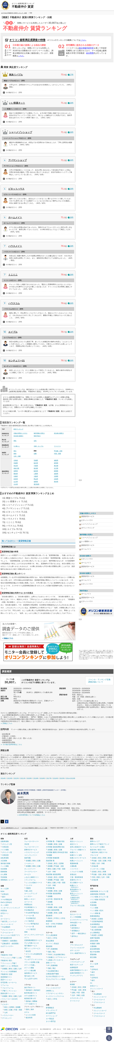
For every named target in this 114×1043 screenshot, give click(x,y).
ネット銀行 (5, 905)
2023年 (9, 778)
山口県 (16, 481)
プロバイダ (94, 855)
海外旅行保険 (5, 863)
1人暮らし (17, 446)
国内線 (28, 1001)
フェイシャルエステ (77, 948)
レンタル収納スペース (34, 882)
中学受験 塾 (50, 888)
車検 (26, 932)
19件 (70, 246)
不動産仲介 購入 (6, 960)
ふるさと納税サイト (31, 877)
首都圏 (4, 969)
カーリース (28, 902)
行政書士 (51, 957)
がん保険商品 (95, 932)
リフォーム (5, 985)
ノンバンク (13, 921)
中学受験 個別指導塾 (53, 893)
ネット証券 (5, 888)
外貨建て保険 (95, 943)
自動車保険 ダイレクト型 (99, 891)
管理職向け (76, 931)
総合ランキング (18, 429)
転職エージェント (76, 861)
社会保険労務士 (59, 954)
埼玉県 (16, 466)
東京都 (56, 466)
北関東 (11, 1007)
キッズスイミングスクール (55, 996)
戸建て (14, 958)
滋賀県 (56, 473)
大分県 (16, 484)
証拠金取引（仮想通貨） (11, 943)
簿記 (54, 952)
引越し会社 (28, 891)
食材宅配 (27, 858)
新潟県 (36, 468)
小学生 (62, 918)
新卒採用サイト (75, 890)
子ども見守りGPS (30, 979)
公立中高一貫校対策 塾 (54, 899)
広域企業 (95, 866)
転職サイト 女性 (76, 855)
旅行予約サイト (30, 987)
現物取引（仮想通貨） (10, 941)
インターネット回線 (97, 869)
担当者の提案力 (18, 436)
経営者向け (76, 928)
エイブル (13, 332)
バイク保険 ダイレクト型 (99, 897)
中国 (109, 861)
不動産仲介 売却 (6, 955)
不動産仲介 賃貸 (6, 974)
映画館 (72, 984)
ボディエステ (75, 950)
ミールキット (29, 863)
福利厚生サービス (30, 973)
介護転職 (73, 866)
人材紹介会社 (75, 898)
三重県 (36, 473)
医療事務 (54, 949)
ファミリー (57, 446)
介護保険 (93, 946)
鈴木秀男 (90, 53)
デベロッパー (7, 1018)
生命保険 (4, 869)
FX (2, 916)
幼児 (49, 938)
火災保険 (4, 861)
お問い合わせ (57, 1029)
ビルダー (5, 1004)
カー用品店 (50, 1019)
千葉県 (36, 466)
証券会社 (5, 894)
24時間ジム (50, 991)
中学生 (56, 918)
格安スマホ (103, 852)
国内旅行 (29, 990)
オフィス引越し (30, 965)
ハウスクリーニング (31, 852)
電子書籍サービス (30, 946)
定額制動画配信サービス (33, 940)
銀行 (3, 897)
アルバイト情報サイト (78, 850)
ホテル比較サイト (30, 996)
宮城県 (36, 460)
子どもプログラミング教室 (55, 979)
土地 (20, 958)
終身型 (94, 919)
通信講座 (49, 946)
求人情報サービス (76, 882)
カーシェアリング (30, 893)
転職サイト (74, 852)
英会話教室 (50, 941)
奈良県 (16, 479)
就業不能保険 (95, 938)
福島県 (56, 460)
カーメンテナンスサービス (34, 935)
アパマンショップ (17, 160)
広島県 (56, 479)
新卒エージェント (76, 894)
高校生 (50, 918)
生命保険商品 (95, 924)
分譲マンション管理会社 (9, 966)
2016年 (55, 778)
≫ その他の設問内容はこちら (11, 744)
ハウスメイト (15, 246)
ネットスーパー (30, 869)
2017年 (49, 778)
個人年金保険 (95, 952)
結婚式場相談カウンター (79, 970)
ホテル (26, 1012)
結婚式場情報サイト (77, 973)
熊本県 (56, 481)
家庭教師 (49, 921)
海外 (32, 1009)
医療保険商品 (95, 916)
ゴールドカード (7, 932)
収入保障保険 (96, 930)
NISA (2, 891)
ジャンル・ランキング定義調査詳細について (99, 681)
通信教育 (49, 916)
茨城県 (16, 463)
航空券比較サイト (30, 993)
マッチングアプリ (76, 976)
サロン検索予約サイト (78, 953)
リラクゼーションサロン (55, 993)
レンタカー (28, 896)
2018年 (42, 778)
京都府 (16, 476)
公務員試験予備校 (52, 974)
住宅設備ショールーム (9, 982)
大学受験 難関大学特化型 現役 (57, 852)
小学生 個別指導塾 (52, 910)
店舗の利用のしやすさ (20, 433)
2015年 (62, 778)
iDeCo (92, 975)
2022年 (16, 778)
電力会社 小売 (29, 976)
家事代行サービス (30, 850)
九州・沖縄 (17, 456)
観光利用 (29, 1018)
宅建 (49, 952)
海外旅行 (37, 990)
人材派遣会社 (75, 902)
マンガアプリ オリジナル (33, 959)
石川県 (56, 468)
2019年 (35, 778)
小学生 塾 (49, 904)
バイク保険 (5, 850)
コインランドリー (30, 855)
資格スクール (51, 963)
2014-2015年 (70, 778)
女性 (35, 441)
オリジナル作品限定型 (34, 954)
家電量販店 (50, 1008)
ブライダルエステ (76, 945)
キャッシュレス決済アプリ (10, 935)
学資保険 (4, 877)
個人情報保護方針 (45, 1029)
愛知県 (16, 473)
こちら (83, 40)
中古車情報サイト (30, 907)
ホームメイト (15, 217)
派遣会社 (73, 874)
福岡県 (36, 481)
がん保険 (4, 874)
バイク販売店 (29, 921)
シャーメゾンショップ (20, 132)
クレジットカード (7, 924)
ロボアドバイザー (7, 946)
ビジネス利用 (31, 1015)
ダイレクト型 (7, 844)
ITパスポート (58, 960)
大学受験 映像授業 (52, 858)
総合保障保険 (95, 949)
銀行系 (4, 921)
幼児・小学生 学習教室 (54, 924)
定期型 (100, 919)
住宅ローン (5, 913)
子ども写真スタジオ (31, 943)
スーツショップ (51, 1016)
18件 (70, 103)
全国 (83, 995)
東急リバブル (16, 74)
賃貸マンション (6, 980)
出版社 (28, 957)
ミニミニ (13, 274)
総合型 (28, 951)
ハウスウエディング (77, 962)
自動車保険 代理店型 (97, 894)
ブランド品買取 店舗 (31, 962)
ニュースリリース (32, 1029)
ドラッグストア (51, 1010)
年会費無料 (6, 927)
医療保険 (4, 872)
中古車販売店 (29, 910)
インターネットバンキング (10, 908)
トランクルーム (30, 880)
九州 (20, 969)
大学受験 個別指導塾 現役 (55, 847)
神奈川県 (16, 468)
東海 (15, 453)
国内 (27, 1009)
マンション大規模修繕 (9, 971)
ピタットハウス (16, 189)
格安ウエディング (76, 965)
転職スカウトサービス (78, 858)
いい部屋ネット (17, 103)
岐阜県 (36, 471)
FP (49, 949)
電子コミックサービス (32, 948)
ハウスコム (14, 303)
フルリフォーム (7, 988)
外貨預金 (4, 910)
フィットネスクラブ (53, 988)
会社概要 (22, 1029)
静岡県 (56, 471)
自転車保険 (5, 858)
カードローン (5, 919)
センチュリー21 (16, 360)
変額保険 (93, 954)
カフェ (26, 937)
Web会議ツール (75, 922)
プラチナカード (99, 1002)
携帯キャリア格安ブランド (99, 844)
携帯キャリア (95, 841)
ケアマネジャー (61, 957)
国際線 (34, 1001)
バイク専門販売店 (32, 924)
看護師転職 (74, 863)
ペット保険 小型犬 (96, 910)
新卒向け (75, 936)
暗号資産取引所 (6, 938)
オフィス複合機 (30, 970)
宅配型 (28, 888)
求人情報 (80, 1029)
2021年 (22, 778)
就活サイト (74, 844)
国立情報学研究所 (86, 48)
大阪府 (36, 476)
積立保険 (93, 957)
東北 (15, 451)
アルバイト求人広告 (77, 905)
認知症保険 (94, 941)
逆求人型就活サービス (78, 847)
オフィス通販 (29, 968)
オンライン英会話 (52, 943)
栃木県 (36, 463)
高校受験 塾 (50, 861)
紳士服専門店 (51, 1013)
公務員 (50, 960)
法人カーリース (75, 914)
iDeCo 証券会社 (6, 902)
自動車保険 (5, 841)
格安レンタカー (30, 899)
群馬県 (56, 463)
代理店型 (5, 847)
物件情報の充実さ (39, 433)
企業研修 (73, 925)
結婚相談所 (74, 967)
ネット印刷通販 (75, 917)
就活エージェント (76, 841)
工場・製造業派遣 (76, 877)
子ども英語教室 (51, 935)
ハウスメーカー (7, 1015)
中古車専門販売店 (32, 913)
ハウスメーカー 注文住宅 (9, 999)
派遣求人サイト (75, 880)
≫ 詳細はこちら (6, 723)
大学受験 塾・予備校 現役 (55, 841)
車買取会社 (28, 904)
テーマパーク (75, 1001)
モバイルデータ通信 (97, 847)
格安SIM (95, 852)
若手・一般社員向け (79, 933)
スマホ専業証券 (6, 899)
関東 (84, 987)
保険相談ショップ (7, 880)
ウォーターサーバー (31, 841)
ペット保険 (5, 866)
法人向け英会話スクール (55, 976)
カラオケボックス (76, 998)
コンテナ (29, 885)
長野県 (16, 471)
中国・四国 (57, 453)
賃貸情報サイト (6, 977)
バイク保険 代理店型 (97, 899)
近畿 (35, 453)
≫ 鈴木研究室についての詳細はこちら (31, 815)
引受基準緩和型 (97, 921)
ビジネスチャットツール (79, 920)
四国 (93, 863)
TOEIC (50, 954)
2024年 (3, 778)
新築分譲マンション (8, 993)
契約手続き (37, 436)
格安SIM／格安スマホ (98, 850)
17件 (70, 75)
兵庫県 (56, 476)
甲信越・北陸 (58, 451)
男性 (15, 441)
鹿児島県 (36, 484)
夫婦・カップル (38, 446)
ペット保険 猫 (95, 913)
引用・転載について (69, 1029)
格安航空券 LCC (30, 998)
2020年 (29, 778)
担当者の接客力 (59, 433)
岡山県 (36, 479)
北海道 (16, 460)
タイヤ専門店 (51, 1021)
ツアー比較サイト (30, 1004)
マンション (6, 958)
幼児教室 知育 (51, 926)
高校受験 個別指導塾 (53, 874)
